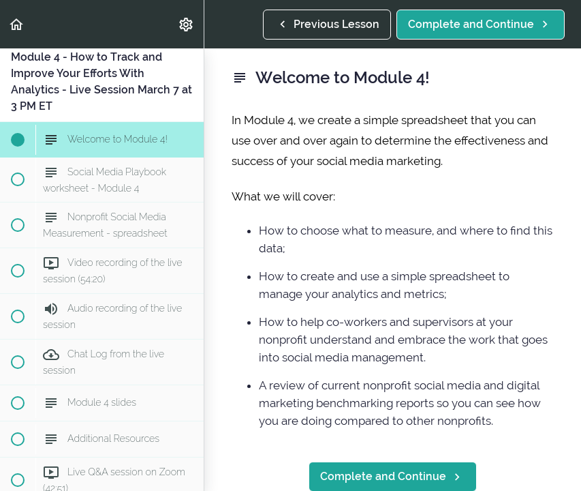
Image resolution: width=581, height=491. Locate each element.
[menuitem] (187, 24)
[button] (17, 24)
